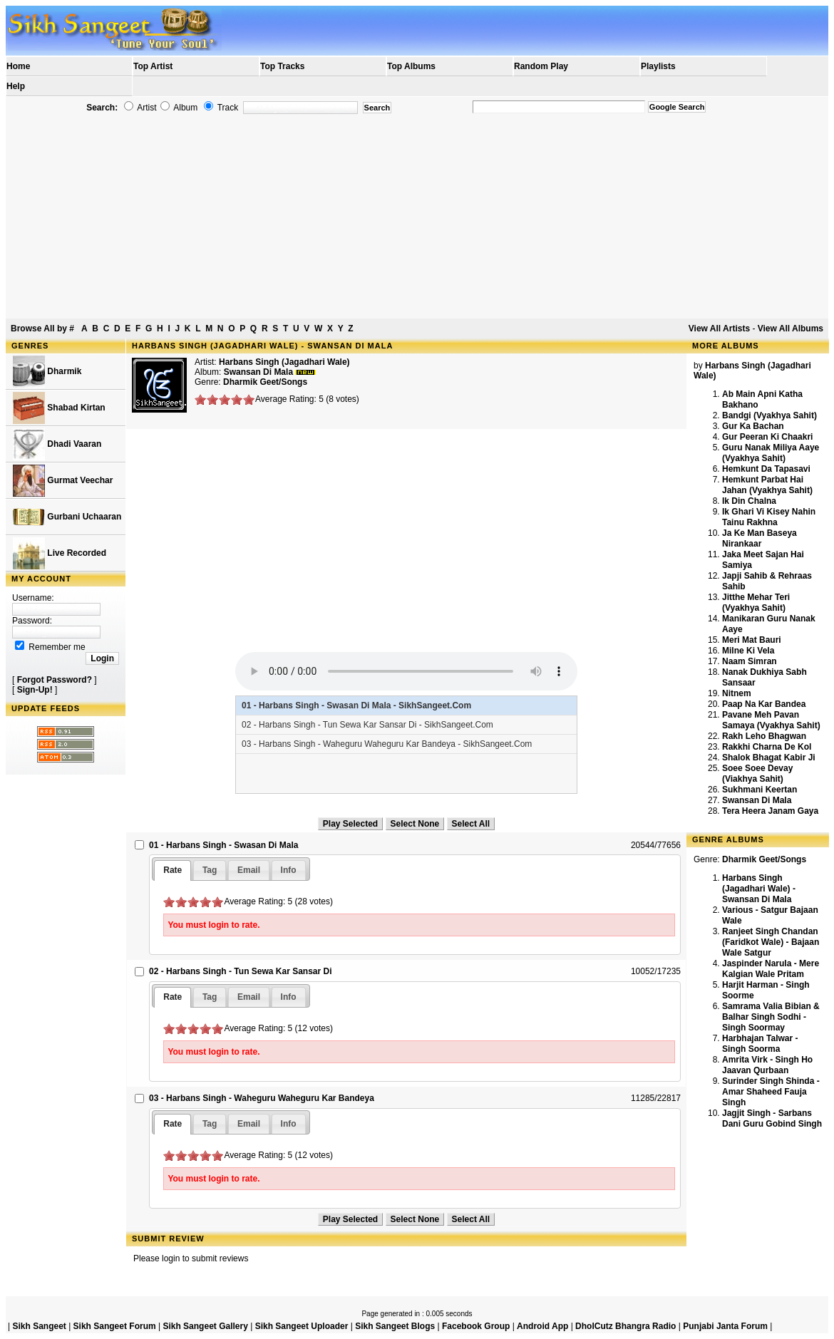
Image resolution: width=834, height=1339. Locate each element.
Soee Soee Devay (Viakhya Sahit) (757, 773)
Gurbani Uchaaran (67, 517)
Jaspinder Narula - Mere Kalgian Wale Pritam (770, 968)
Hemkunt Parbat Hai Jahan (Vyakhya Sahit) (767, 485)
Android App (542, 1326)
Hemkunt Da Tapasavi (766, 469)
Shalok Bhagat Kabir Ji (768, 757)
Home (18, 66)
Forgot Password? (54, 680)
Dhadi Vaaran (57, 444)
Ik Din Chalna (749, 501)
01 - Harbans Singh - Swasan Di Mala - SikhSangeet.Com (356, 705)
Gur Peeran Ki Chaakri (767, 437)
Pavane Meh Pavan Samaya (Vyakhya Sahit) (771, 720)
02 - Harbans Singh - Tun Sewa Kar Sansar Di (240, 971)
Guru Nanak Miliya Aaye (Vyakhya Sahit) (770, 453)
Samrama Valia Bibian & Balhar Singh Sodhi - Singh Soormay (771, 1017)
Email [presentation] (248, 870)
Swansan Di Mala (756, 800)
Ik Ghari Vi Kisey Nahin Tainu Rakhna (768, 517)
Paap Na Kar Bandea (763, 704)
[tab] (172, 870)
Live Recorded (59, 553)
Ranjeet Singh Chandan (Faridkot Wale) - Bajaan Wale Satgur (770, 942)
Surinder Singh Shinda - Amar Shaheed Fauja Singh (771, 1091)
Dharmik (47, 372)
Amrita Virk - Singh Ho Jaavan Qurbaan (767, 1065)
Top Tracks (282, 66)
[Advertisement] (417, 216)
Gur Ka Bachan (753, 426)
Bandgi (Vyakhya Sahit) (769, 415)
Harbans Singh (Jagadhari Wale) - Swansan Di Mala (759, 888)
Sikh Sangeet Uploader (302, 1326)
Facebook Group (476, 1326)
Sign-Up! (35, 690)
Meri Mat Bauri (751, 640)
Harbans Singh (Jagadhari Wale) (284, 362)
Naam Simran (749, 661)
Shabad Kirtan (59, 408)
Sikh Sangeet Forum (114, 1326)
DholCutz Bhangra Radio (625, 1326)
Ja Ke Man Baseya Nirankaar (759, 538)
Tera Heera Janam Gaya (770, 811)
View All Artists (719, 329)
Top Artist (153, 66)
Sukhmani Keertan (759, 790)
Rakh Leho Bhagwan (764, 736)
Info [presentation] (289, 870)
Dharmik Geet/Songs (265, 382)
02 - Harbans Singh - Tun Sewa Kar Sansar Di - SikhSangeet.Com (367, 725)
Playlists (658, 66)
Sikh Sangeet (39, 1326)
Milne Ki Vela (748, 651)
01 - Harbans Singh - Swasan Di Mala (223, 845)
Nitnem (736, 693)
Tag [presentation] (209, 870)
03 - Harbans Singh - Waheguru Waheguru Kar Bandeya (261, 1098)
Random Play (541, 66)
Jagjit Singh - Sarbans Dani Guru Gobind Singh (772, 1118)
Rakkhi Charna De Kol (766, 747)
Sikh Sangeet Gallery (205, 1326)
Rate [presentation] (172, 870)
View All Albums (790, 329)
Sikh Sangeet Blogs (395, 1326)
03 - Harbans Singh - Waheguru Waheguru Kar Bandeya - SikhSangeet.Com (387, 744)
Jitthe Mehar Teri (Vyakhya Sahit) (756, 602)
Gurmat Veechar (63, 481)
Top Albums (411, 66)
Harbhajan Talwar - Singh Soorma (760, 1043)
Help (15, 86)
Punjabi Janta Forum (725, 1326)
